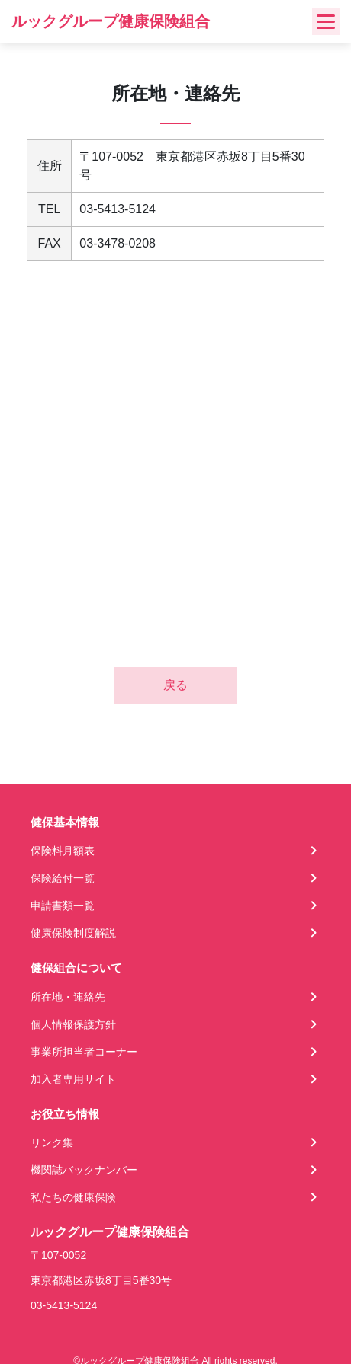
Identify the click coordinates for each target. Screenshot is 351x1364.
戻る (175, 685)
